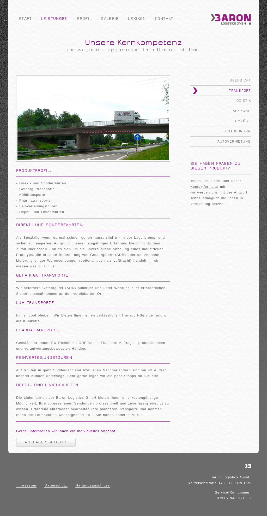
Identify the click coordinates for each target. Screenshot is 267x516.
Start (25, 18)
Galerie (110, 18)
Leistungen (54, 18)
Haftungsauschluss (93, 485)
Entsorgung (238, 131)
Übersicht (240, 80)
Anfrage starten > (46, 442)
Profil (84, 18)
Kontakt (164, 18)
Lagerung (241, 111)
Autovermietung (234, 141)
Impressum (26, 485)
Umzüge (243, 121)
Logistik (242, 101)
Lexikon (137, 18)
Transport (240, 90)
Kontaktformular (204, 187)
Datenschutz (56, 485)
